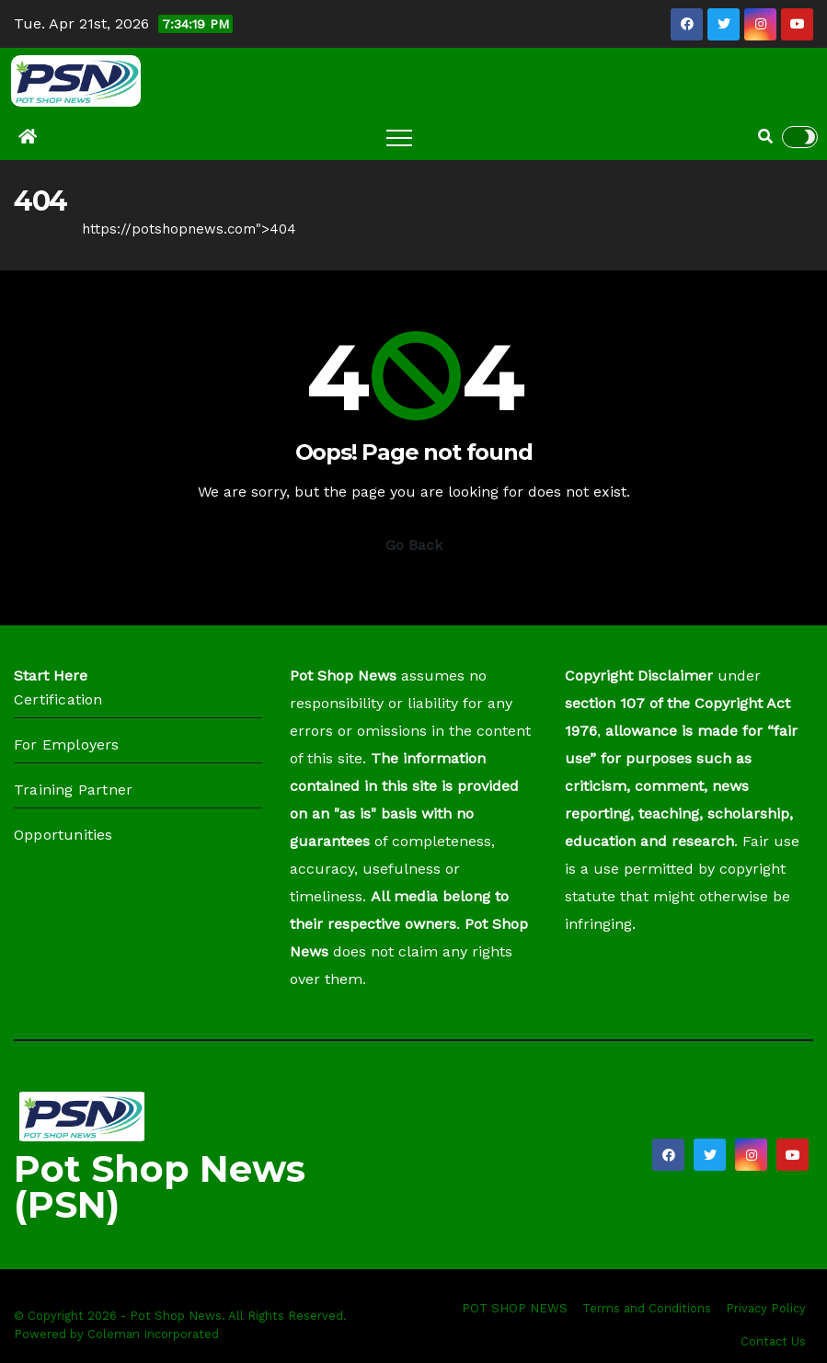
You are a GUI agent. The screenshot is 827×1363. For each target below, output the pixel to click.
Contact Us (773, 1341)
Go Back (413, 545)
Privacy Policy (766, 1308)
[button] (765, 136)
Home (34, 229)
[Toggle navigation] (399, 137)
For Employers (67, 744)
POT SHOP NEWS (515, 1308)
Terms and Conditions (646, 1308)
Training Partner (73, 789)
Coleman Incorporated (153, 1334)
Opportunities (63, 834)
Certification (58, 699)
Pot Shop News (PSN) (159, 1186)
